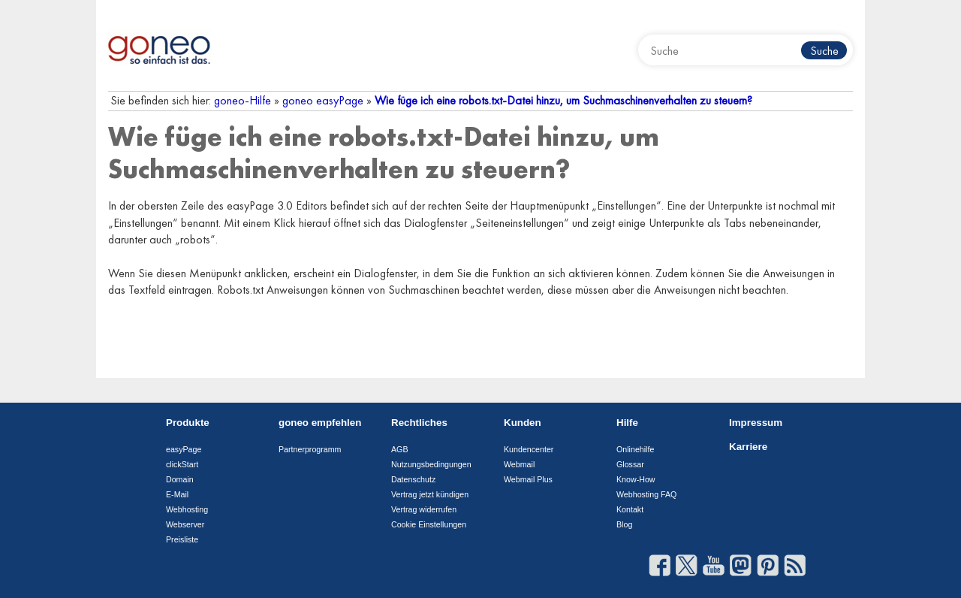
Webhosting (187, 509)
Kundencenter (528, 449)
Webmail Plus (528, 479)
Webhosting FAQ (646, 494)
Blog (624, 524)
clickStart (182, 464)
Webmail (519, 464)
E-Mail (177, 494)
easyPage (183, 449)
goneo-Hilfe (242, 100)
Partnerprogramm (310, 449)
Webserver (185, 524)
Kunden (522, 422)
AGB (399, 449)
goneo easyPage (322, 100)
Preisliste (182, 539)
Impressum (755, 422)
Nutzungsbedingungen (431, 464)
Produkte (187, 422)
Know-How (635, 479)
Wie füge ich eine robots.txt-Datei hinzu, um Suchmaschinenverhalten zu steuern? (563, 100)
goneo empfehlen (320, 422)
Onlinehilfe (635, 449)
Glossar (630, 464)
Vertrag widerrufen (423, 509)
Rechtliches (419, 422)
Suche (824, 51)
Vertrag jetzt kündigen (429, 494)
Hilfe (627, 422)
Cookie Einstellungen (428, 524)
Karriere (748, 446)
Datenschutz (413, 479)
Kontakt (629, 509)
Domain (180, 479)
